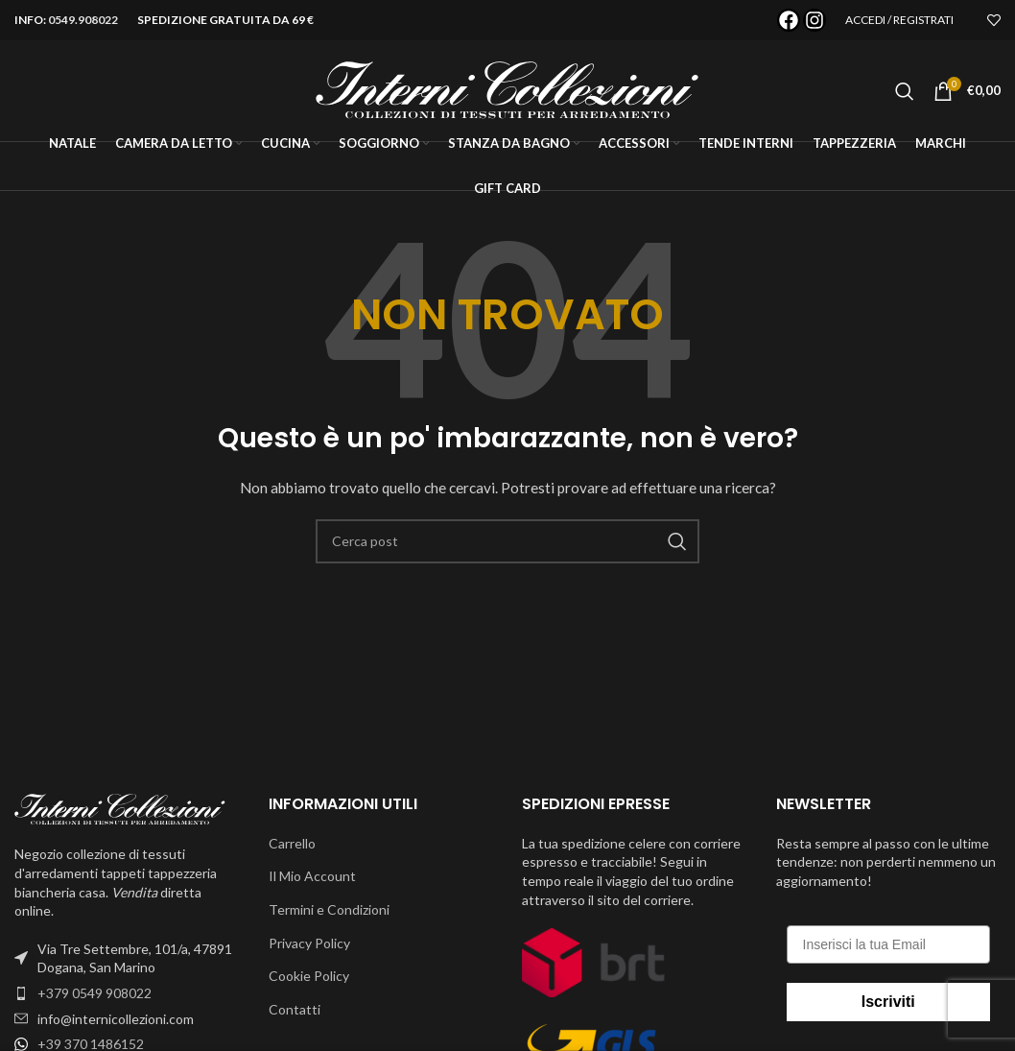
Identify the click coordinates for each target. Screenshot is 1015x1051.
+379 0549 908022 (94, 993)
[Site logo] (507, 89)
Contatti (294, 1009)
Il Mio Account (312, 876)
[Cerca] (904, 91)
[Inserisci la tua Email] (889, 944)
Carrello (292, 843)
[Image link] (119, 808)
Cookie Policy (309, 975)
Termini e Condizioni (329, 909)
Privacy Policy (309, 943)
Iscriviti (888, 1001)
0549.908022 (83, 19)
